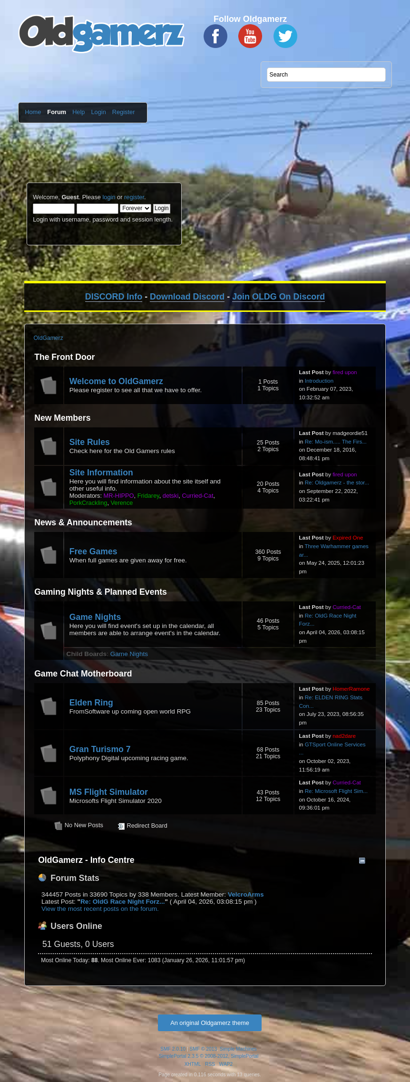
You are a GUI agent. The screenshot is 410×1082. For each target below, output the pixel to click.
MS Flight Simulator (108, 792)
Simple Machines (238, 1049)
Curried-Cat (197, 495)
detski (170, 495)
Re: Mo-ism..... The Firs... (336, 441)
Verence (122, 502)
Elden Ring (91, 702)
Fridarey (148, 495)
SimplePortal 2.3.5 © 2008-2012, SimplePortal (209, 1056)
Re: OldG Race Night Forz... (122, 901)
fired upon (344, 372)
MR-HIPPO (119, 495)
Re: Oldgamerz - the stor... (337, 482)
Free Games (93, 551)
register (134, 197)
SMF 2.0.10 (172, 1049)
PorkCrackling (88, 502)
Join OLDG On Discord (278, 296)
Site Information (101, 472)
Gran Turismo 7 (100, 749)
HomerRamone (351, 689)
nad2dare (344, 736)
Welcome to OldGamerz (116, 381)
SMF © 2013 (203, 1049)
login (108, 197)
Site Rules (89, 442)
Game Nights (95, 617)
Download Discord (187, 296)
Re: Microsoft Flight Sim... (336, 791)
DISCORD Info (113, 296)
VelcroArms (246, 894)
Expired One (347, 538)
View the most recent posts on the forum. (100, 908)
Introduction (319, 381)
